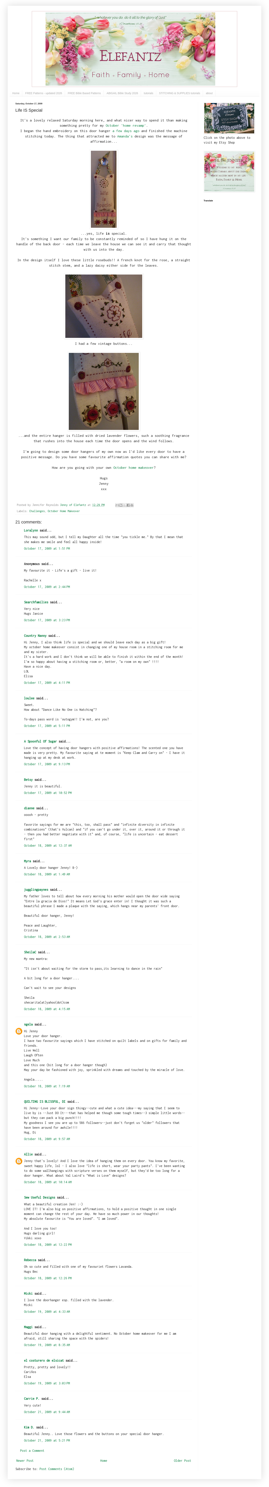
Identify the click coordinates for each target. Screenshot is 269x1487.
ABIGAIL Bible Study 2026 (122, 93)
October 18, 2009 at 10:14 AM (48, 1182)
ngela (28, 1024)
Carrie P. (32, 1398)
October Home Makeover (64, 511)
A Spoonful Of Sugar (40, 741)
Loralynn (31, 530)
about (209, 93)
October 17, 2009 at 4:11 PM (47, 682)
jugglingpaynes (36, 889)
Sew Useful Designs (39, 1197)
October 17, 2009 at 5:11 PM (47, 726)
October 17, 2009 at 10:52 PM (48, 793)
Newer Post (25, 1460)
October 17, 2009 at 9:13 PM (47, 764)
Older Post (182, 1460)
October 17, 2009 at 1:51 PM (47, 548)
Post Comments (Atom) (57, 1469)
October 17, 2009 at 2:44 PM (47, 587)
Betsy (28, 779)
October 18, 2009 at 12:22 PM (48, 1244)
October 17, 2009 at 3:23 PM (47, 620)
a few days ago (125, 131)
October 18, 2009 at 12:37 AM (48, 845)
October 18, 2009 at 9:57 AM (47, 1139)
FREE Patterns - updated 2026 (43, 93)
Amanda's (125, 136)
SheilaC (30, 952)
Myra (27, 861)
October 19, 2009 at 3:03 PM (47, 1383)
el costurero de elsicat (44, 1360)
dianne (29, 808)
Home (15, 93)
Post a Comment (32, 1450)
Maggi (28, 1327)
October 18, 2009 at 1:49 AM (47, 874)
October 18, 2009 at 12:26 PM (48, 1278)
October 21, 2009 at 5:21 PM (47, 1440)
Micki (28, 1293)
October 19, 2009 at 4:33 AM (47, 1311)
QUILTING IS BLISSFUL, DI (45, 1101)
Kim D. (29, 1427)
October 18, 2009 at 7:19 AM (47, 1086)
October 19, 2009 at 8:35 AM (47, 1345)
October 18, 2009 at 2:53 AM (47, 937)
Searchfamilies (36, 602)
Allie (28, 1154)
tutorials (148, 93)
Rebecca (30, 1260)
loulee (29, 698)
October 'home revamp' (125, 125)
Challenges (37, 511)
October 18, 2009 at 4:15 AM (47, 1009)
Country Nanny (35, 635)
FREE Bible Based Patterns (84, 93)
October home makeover (133, 468)
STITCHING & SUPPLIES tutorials (179, 93)
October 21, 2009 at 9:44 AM (47, 1412)
